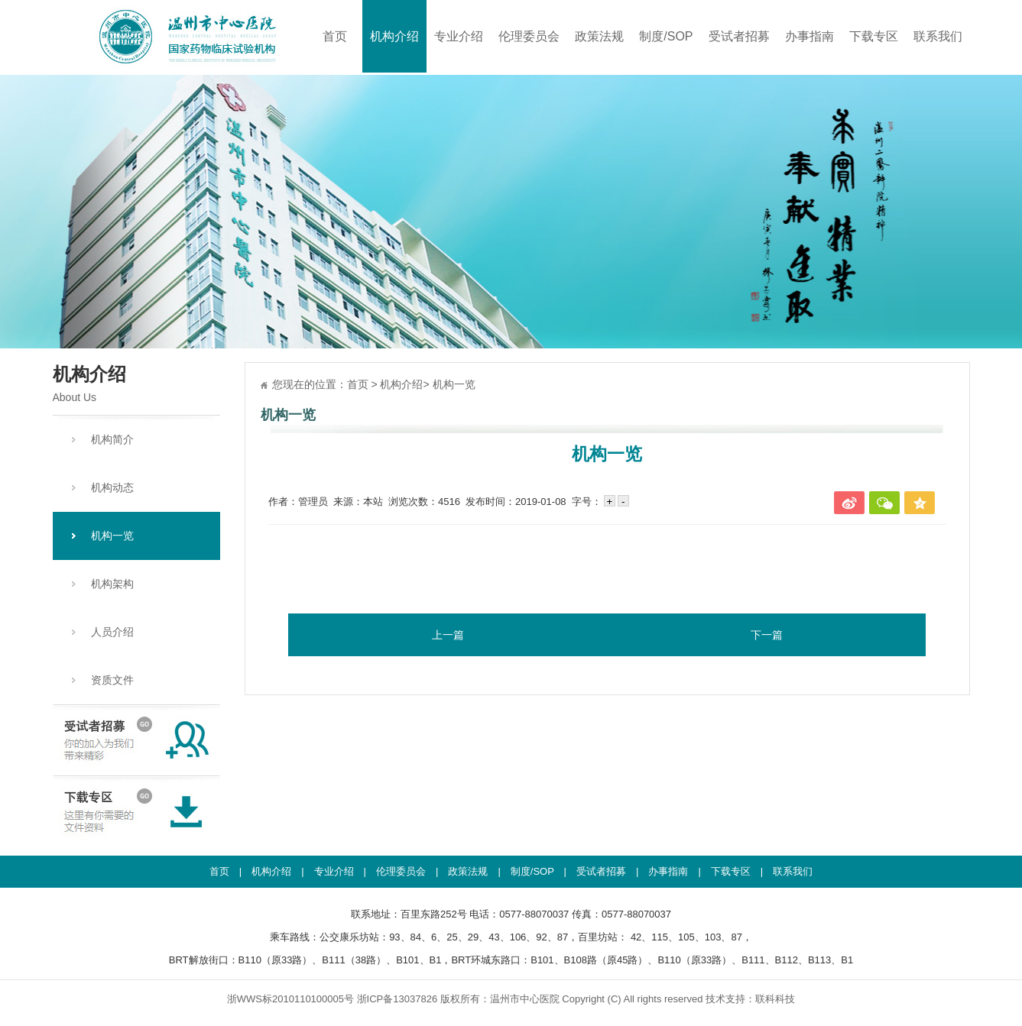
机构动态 (112, 487)
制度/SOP (666, 36)
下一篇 (767, 635)
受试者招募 (739, 36)
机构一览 (112, 535)
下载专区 (873, 36)
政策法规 (599, 36)
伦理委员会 (529, 36)
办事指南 (809, 36)
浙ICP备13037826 (397, 999)
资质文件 (112, 680)
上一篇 (448, 635)
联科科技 (775, 999)
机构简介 (112, 439)
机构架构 (112, 584)
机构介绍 (394, 36)
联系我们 (937, 36)
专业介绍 (458, 36)
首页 (335, 36)
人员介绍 (112, 632)
